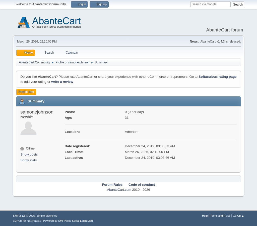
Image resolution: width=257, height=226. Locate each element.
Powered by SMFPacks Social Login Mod (68, 220)
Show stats (28, 160)
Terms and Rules (220, 215)
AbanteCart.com (119, 190)
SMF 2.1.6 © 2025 (24, 215)
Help (205, 215)
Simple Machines (47, 215)
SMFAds (17, 220)
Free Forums (34, 220)
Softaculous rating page (218, 77)
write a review (62, 82)
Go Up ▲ (238, 215)
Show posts (29, 154)
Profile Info (26, 92)
